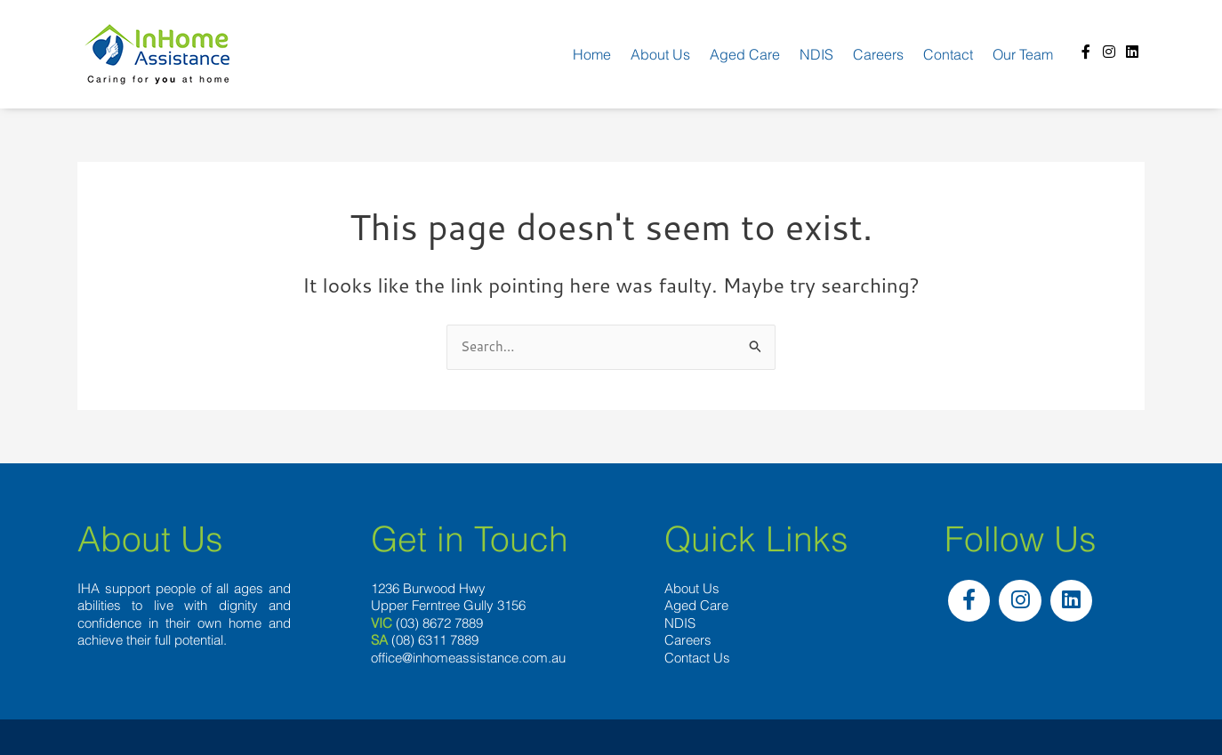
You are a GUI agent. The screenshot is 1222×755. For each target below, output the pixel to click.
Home (592, 54)
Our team (1023, 54)
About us (660, 54)
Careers (878, 54)
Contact (948, 54)
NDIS (816, 54)
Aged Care (745, 54)
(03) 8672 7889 (439, 622)
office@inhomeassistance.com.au (468, 657)
